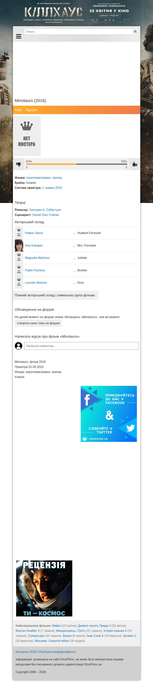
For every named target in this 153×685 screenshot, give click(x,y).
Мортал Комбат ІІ (28, 630)
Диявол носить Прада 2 (94, 625)
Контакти (22, 651)
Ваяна (67, 635)
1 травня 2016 (52, 187)
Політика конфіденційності (57, 651)
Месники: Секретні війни (52, 640)
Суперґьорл (36, 635)
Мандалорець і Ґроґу (70, 630)
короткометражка (38, 177)
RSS (34, 651)
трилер (57, 177)
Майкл (56, 625)
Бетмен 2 (129, 635)
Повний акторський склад (55, 295)
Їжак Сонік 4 (95, 635)
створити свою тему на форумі (38, 323)
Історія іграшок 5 (115, 630)
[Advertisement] (76, 68)
